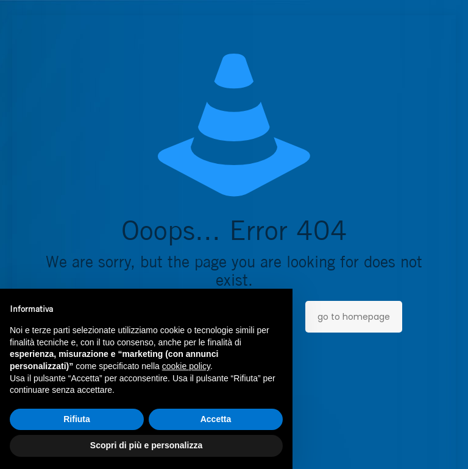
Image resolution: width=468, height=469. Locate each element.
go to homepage (353, 317)
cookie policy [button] (186, 366)
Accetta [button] (216, 419)
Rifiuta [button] (76, 419)
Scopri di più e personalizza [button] (146, 445)
